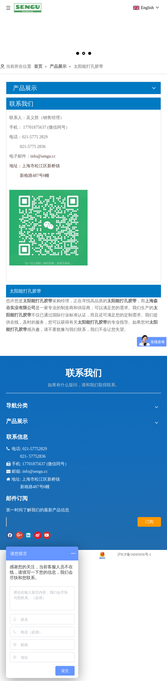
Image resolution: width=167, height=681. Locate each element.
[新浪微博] (38, 535)
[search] (6, 522)
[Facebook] (10, 535)
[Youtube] (47, 535)
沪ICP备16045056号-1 (134, 554)
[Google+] (19, 535)
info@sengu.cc (43, 156)
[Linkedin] (28, 535)
